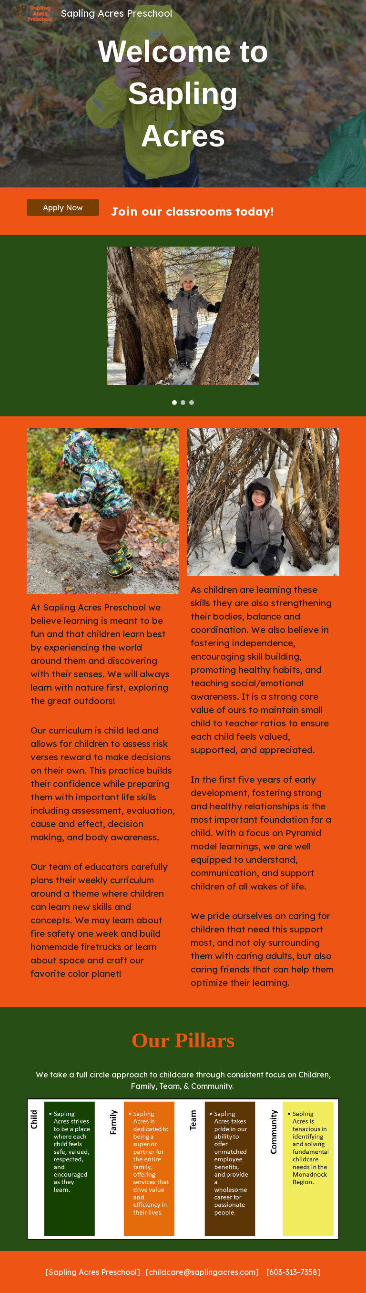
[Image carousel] (183, 326)
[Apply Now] (62, 207)
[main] (182, 94)
